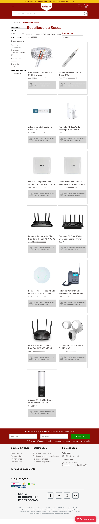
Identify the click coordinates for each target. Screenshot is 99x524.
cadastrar (80, 441)
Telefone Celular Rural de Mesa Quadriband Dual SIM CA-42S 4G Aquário (71, 293)
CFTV (13, 31)
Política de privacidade (42, 458)
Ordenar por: (68, 33)
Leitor (16, 64)
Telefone (17, 73)
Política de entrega (40, 464)
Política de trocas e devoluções (46, 461)
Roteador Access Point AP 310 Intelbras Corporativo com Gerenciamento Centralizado (41, 293)
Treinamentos (16, 464)
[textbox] (50, 13)
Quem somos (16, 458)
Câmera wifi (18, 34)
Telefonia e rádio (18, 70)
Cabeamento (16, 38)
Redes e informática (16, 46)
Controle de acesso (16, 60)
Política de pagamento (42, 467)
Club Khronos (16, 467)
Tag (15, 66)
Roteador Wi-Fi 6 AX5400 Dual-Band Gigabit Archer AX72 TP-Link (70, 239)
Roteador (17, 50)
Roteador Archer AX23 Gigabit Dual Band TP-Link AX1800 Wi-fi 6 (41, 239)
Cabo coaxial (18, 41)
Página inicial (16, 22)
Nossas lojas (16, 461)
